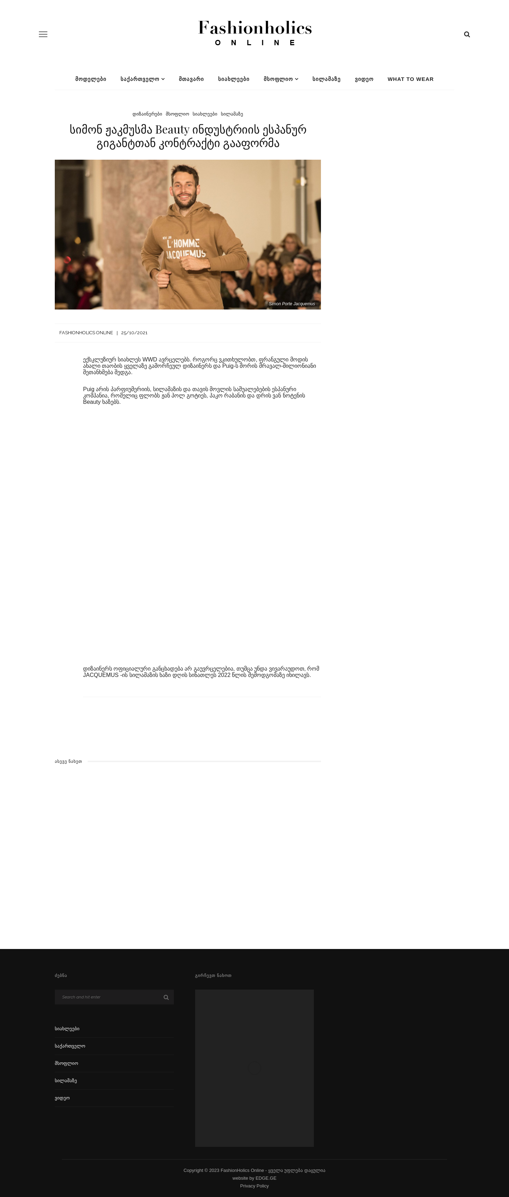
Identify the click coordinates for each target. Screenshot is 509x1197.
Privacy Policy (254, 1186)
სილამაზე (326, 79)
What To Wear (411, 79)
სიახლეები (234, 79)
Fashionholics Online (86, 332)
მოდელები (90, 79)
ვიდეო (364, 79)
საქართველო (140, 79)
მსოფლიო (278, 79)
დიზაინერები (147, 114)
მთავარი (191, 79)
